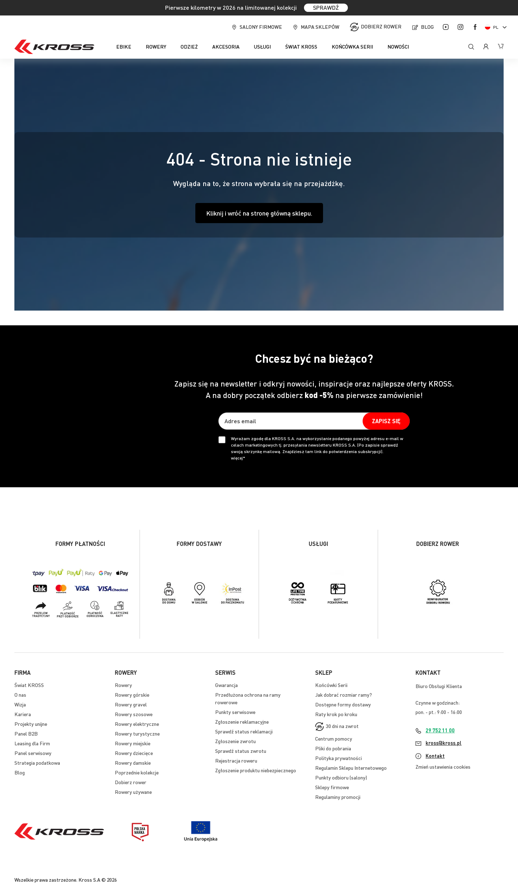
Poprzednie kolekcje (137, 772)
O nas (20, 694)
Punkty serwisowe (235, 712)
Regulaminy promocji (337, 797)
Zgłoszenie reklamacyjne (242, 721)
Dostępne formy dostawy (343, 704)
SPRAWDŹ (326, 7)
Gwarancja (226, 685)
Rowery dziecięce (134, 753)
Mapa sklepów (320, 26)
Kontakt (435, 755)
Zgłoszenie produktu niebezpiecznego (255, 770)
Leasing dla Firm (32, 743)
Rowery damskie (133, 762)
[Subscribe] (386, 421)
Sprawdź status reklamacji (244, 731)
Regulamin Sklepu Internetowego (351, 767)
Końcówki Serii (331, 685)
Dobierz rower (381, 26)
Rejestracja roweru (236, 760)
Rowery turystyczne (137, 733)
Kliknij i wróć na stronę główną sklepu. (259, 213)
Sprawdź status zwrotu (240, 750)
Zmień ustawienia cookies (443, 766)
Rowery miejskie (132, 743)
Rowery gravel (131, 704)
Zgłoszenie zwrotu (235, 741)
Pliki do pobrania (333, 748)
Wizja (20, 704)
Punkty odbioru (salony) (341, 777)
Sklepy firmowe (332, 787)
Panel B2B (26, 733)
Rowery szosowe (134, 714)
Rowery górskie (132, 694)
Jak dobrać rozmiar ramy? (343, 694)
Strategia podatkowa (37, 762)
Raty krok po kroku (336, 714)
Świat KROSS (29, 685)
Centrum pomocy (333, 738)
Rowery (123, 685)
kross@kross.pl (444, 743)
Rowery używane (133, 791)
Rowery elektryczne (137, 723)
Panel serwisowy (32, 753)
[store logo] (54, 47)
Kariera (22, 714)
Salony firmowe (261, 26)
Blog (427, 26)
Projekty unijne (30, 723)
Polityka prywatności (338, 758)
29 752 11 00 (440, 730)
